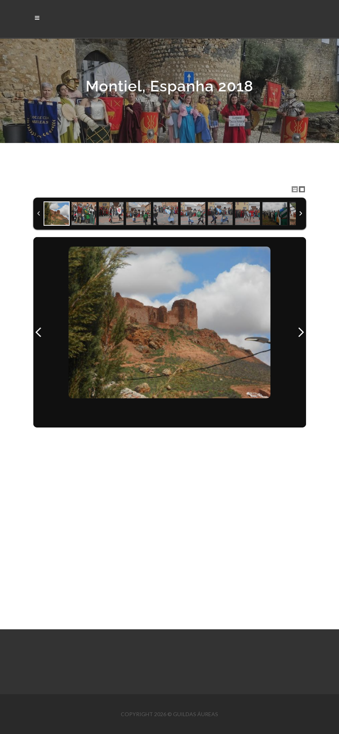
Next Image (300, 332)
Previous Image (38, 332)
